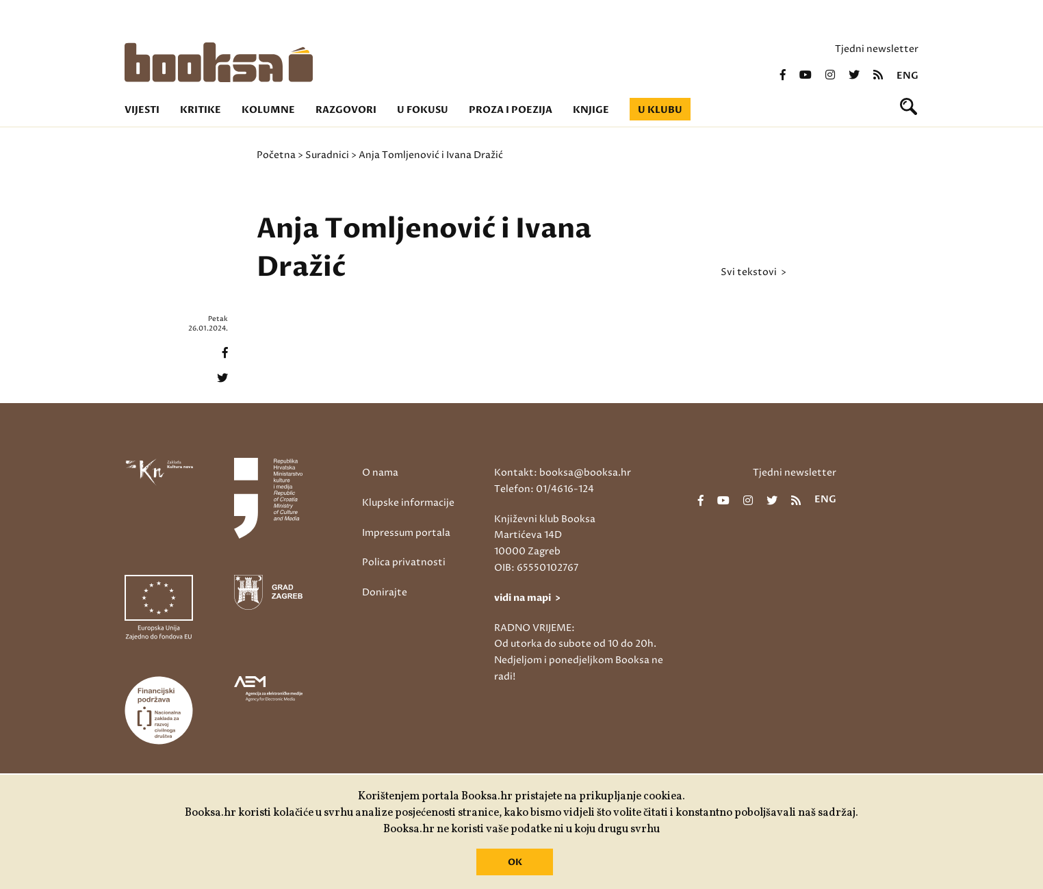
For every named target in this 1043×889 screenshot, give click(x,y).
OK (515, 862)
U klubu (660, 109)
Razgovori (346, 109)
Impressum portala (406, 532)
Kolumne (268, 109)
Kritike (200, 109)
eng (907, 76)
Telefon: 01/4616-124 (544, 488)
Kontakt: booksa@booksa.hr (562, 472)
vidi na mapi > (527, 597)
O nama (380, 472)
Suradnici (327, 155)
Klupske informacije (408, 502)
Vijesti (142, 109)
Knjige (591, 109)
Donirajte (384, 592)
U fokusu (422, 109)
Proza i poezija (510, 109)
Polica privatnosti (404, 562)
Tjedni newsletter (876, 48)
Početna (276, 155)
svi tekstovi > (753, 272)
